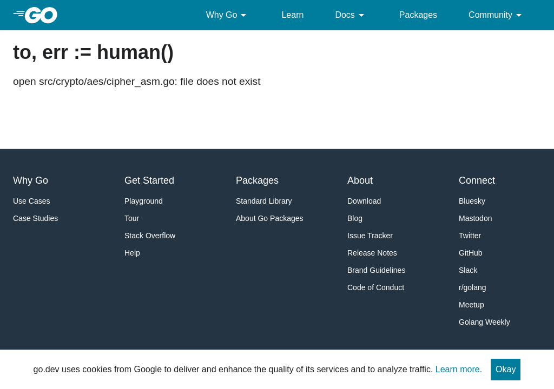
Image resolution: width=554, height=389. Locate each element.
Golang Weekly (484, 322)
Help (132, 253)
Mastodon (475, 218)
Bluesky (472, 201)
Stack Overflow (149, 235)
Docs (351, 15)
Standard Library (264, 201)
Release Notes (372, 253)
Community (497, 15)
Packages (418, 14)
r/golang (472, 287)
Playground (143, 201)
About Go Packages (270, 218)
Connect (477, 180)
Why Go (228, 15)
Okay (506, 369)
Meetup (471, 304)
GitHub (471, 253)
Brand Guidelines (376, 270)
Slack (468, 270)
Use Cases (31, 201)
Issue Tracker (370, 235)
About (360, 180)
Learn (292, 14)
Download (364, 201)
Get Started (149, 180)
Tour (131, 218)
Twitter (470, 235)
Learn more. (459, 369)
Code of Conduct (375, 287)
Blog (354, 218)
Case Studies (35, 218)
